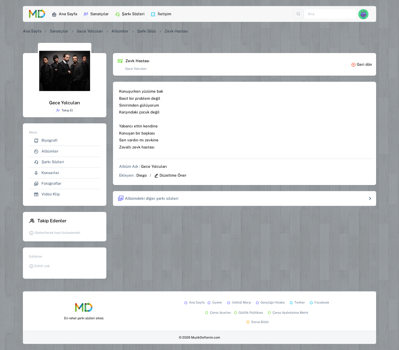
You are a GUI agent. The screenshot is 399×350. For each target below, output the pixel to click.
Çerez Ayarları (217, 312)
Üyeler (214, 302)
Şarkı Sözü (146, 31)
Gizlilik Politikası (248, 312)
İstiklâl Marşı (238, 302)
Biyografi (46, 140)
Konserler (46, 173)
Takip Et (64, 110)
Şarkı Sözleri (130, 14)
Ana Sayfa (64, 14)
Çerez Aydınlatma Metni (287, 312)
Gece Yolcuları (90, 31)
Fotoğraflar (47, 183)
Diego (141, 175)
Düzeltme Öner (170, 175)
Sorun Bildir (257, 322)
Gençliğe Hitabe (270, 302)
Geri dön (361, 64)
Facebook (319, 302)
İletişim (161, 14)
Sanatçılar (96, 14)
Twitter (297, 302)
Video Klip (47, 194)
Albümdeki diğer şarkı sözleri (148, 198)
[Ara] (330, 14)
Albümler (120, 31)
